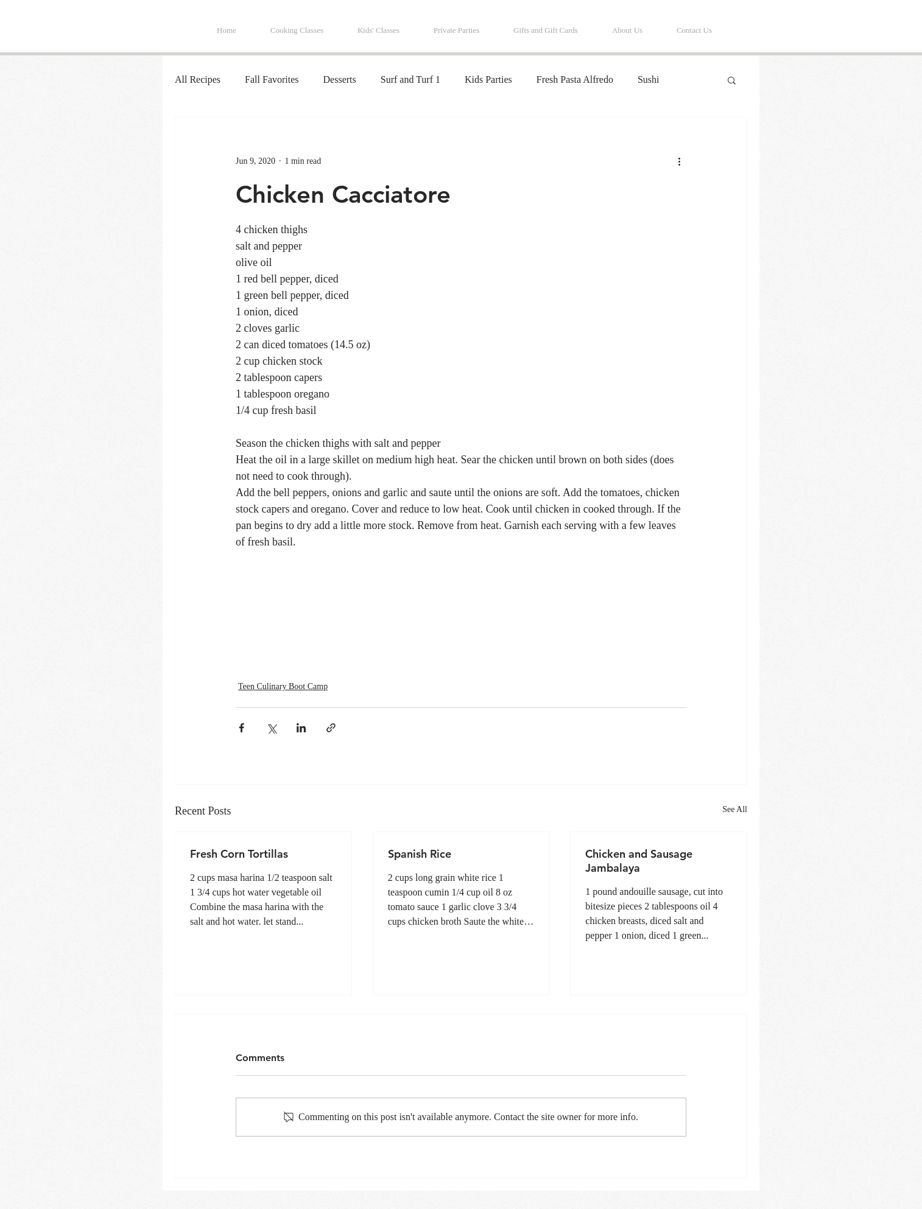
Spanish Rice (419, 854)
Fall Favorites (271, 79)
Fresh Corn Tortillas (239, 854)
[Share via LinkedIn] (301, 728)
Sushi (649, 79)
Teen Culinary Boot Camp (283, 686)
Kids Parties (488, 79)
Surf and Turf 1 (410, 79)
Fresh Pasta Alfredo (575, 79)
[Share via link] (331, 728)
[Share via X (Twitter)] (271, 728)
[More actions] (679, 160)
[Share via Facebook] (241, 728)
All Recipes (197, 79)
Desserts (339, 79)
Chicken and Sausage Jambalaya (638, 861)
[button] (731, 80)
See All (734, 809)
